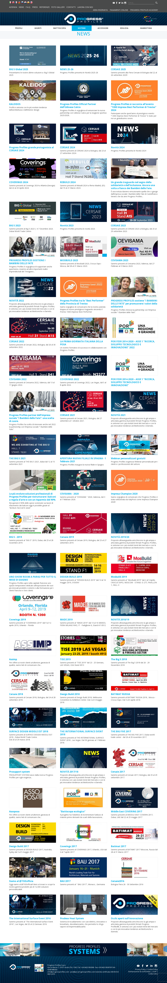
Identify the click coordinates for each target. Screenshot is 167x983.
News (21, 7)
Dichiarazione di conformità (139, 971)
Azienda (13, 7)
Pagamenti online (119, 10)
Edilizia (124, 28)
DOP (155, 971)
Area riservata (100, 10)
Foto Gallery (58, 7)
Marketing (146, 28)
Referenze (44, 7)
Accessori (103, 28)
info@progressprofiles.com (58, 972)
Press (35, 7)
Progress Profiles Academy (144, 10)
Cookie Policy (152, 969)
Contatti (71, 7)
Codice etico (153, 974)
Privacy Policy (140, 969)
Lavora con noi (85, 7)
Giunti (37, 28)
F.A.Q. (28, 7)
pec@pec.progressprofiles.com (82, 972)
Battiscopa (59, 28)
